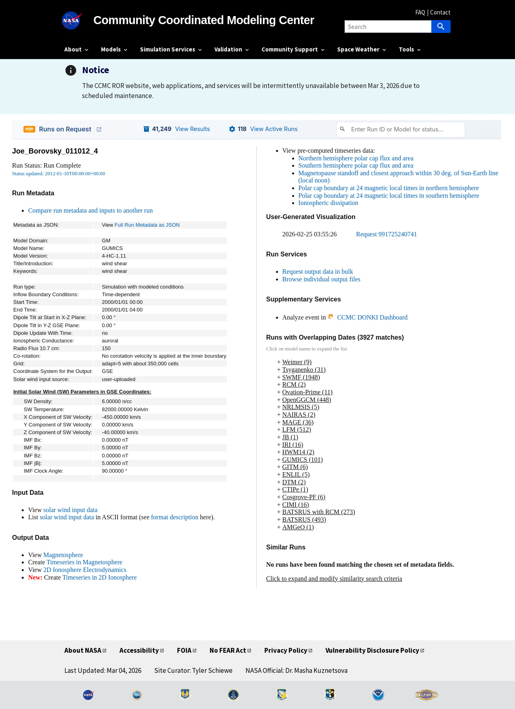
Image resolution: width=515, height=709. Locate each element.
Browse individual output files (321, 279)
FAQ (420, 12)
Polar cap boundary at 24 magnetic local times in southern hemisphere (389, 195)
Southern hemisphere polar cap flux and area (356, 165)
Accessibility (139, 650)
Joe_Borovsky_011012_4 (55, 151)
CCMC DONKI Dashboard (368, 317)
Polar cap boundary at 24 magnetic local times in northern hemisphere (389, 187)
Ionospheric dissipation (328, 202)
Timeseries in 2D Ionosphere (99, 577)
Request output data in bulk (317, 271)
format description (174, 517)
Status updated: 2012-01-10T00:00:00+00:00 (58, 173)
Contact (440, 12)
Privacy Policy (285, 650)
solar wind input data (70, 509)
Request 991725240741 (386, 234)
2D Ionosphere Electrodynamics (84, 569)
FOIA (184, 650)
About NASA (82, 650)
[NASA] (78, 20)
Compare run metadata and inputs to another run (90, 210)
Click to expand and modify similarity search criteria (334, 578)
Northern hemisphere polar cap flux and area (356, 158)
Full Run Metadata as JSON (147, 225)
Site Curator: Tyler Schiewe (193, 670)
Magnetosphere (63, 554)
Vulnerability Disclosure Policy (372, 650)
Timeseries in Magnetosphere (84, 562)
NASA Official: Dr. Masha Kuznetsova (296, 670)
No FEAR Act (228, 650)
